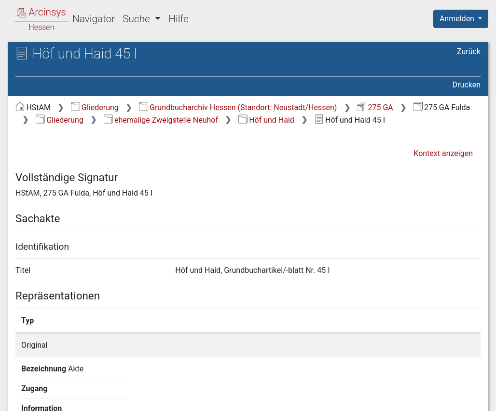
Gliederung (95, 107)
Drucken (467, 84)
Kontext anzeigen (443, 153)
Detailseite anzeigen (379, 345)
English (22, 391)
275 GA (375, 107)
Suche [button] (137, 19)
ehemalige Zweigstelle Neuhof (161, 120)
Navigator (93, 19)
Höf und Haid (266, 120)
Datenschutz (319, 398)
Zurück (469, 51)
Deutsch (58, 391)
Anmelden (458, 18)
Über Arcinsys (247, 398)
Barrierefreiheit (393, 398)
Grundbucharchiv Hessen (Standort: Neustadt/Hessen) (238, 107)
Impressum (463, 398)
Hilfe (178, 19)
